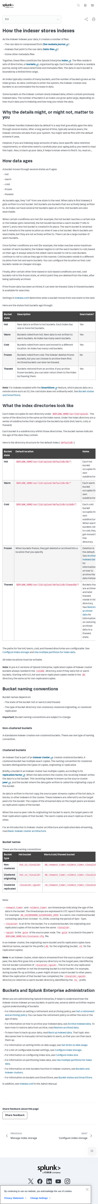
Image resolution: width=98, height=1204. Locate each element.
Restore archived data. (66, 1028)
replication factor (12, 775)
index (65, 61)
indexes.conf (22, 298)
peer (5, 782)
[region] (45, 1194)
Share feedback (15, 1115)
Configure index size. (67, 1055)
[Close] (87, 1189)
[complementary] (85, 19)
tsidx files (48, 49)
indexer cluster (41, 758)
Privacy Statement (14, 1198)
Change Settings (39, 1198)
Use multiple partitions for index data (54, 652)
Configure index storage (15, 652)
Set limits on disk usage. (74, 1045)
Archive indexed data (79, 1024)
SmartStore (47, 388)
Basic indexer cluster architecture (27, 831)
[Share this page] (86, 19)
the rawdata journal (54, 44)
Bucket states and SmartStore (75, 1078)
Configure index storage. (68, 1050)
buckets (31, 64)
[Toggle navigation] (92, 1151)
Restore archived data (89, 611)
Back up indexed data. (60, 1033)
